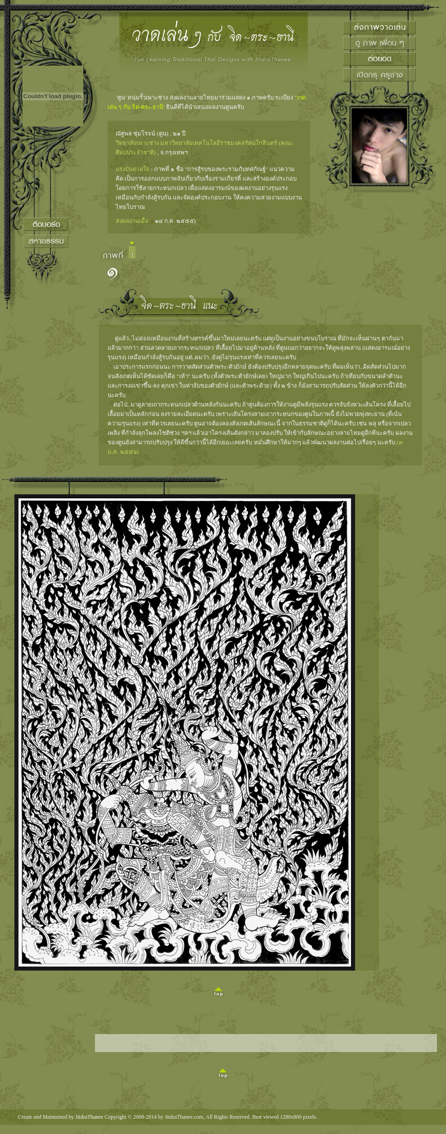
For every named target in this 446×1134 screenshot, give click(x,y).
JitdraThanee (89, 1117)
